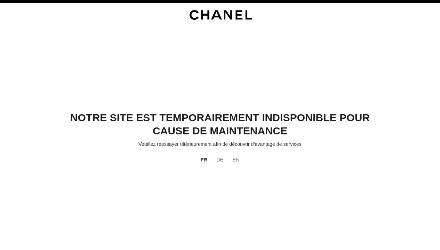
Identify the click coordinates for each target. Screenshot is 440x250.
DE (219, 159)
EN (236, 159)
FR (204, 159)
